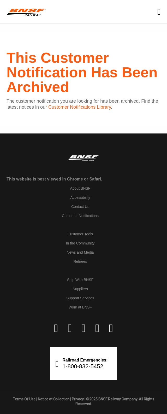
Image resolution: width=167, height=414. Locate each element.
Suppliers (80, 289)
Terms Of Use (24, 399)
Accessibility (80, 197)
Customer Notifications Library (79, 107)
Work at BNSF (80, 307)
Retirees (80, 261)
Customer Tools (80, 234)
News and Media (80, 252)
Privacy (78, 399)
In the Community (80, 243)
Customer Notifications (80, 216)
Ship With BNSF (80, 280)
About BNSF (80, 188)
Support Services (80, 298)
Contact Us (80, 207)
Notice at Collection (53, 399)
